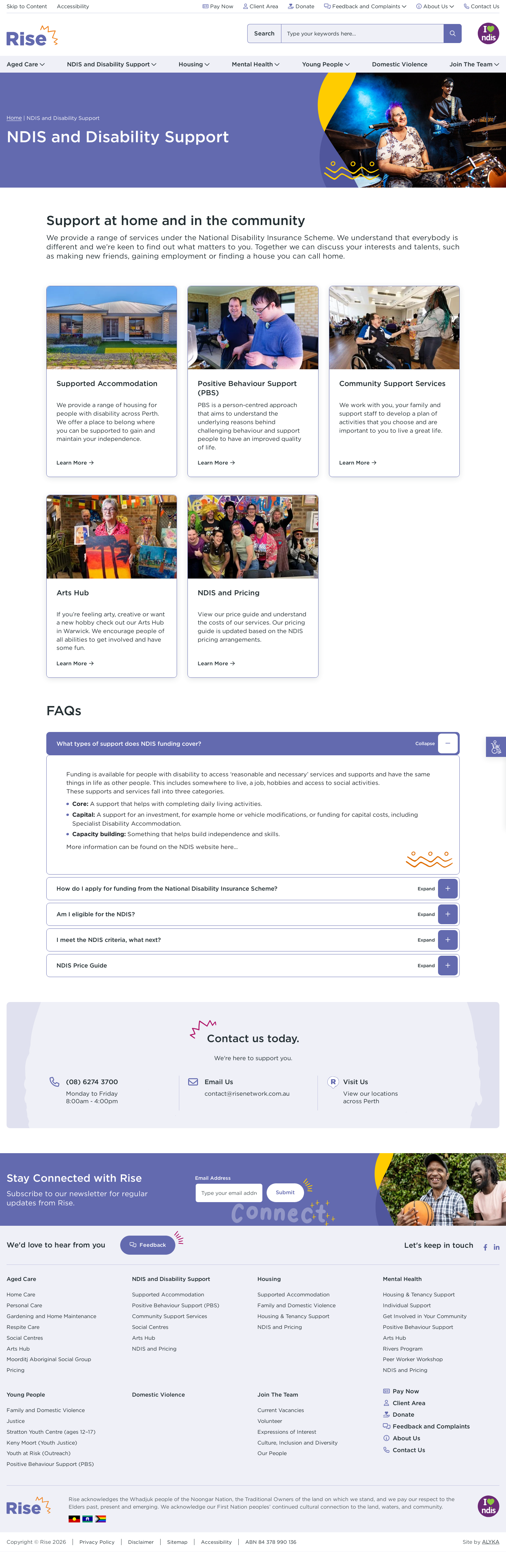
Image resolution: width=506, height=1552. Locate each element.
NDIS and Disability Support (173, 1279)
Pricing (16, 1370)
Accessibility (219, 1542)
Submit (285, 1192)
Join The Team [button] (471, 64)
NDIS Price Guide (257, 965)
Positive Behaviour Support (418, 1327)
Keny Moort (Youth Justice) (42, 1442)
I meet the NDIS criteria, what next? (257, 939)
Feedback (148, 1245)
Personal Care (24, 1305)
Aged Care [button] (22, 64)
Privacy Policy (97, 1542)
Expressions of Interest (286, 1431)
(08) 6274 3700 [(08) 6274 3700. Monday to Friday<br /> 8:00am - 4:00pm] (95, 1081)
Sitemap (179, 1542)
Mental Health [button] (252, 64)
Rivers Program (403, 1348)
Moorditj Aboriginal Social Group (49, 1359)
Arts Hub (18, 1348)
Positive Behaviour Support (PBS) (175, 1305)
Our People (272, 1453)
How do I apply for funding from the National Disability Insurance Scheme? (257, 888)
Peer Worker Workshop (413, 1359)
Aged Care (22, 1279)
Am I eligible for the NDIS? (257, 914)
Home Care (21, 1294)
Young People (27, 1394)
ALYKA (490, 1542)
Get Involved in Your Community (425, 1316)
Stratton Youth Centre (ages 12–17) (51, 1431)
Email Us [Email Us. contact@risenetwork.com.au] (220, 1081)
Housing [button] (191, 64)
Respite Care (23, 1327)
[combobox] (354, 33)
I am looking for (264, 33)
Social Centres (25, 1337)
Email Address (213, 1178)
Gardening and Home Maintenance (51, 1316)
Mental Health (403, 1279)
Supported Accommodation (168, 1294)
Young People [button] (322, 64)
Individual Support (407, 1305)
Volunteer (269, 1420)
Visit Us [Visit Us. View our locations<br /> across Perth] (357, 1081)
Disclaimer (142, 1542)
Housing (269, 1279)
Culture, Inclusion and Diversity (297, 1442)
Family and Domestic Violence (296, 1305)
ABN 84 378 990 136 (276, 1542)
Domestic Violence (400, 64)
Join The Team (278, 1394)
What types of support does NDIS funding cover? (257, 743)
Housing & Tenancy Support (293, 1316)
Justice (16, 1420)
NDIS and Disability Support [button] (108, 64)
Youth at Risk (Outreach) (39, 1453)
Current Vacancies (280, 1410)
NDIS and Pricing (154, 1348)
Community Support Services (169, 1316)
